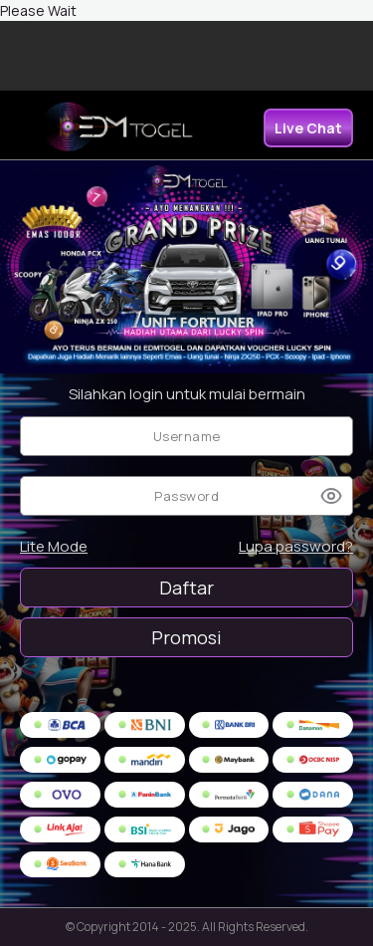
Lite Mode (54, 546)
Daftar (186, 587)
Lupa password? (296, 546)
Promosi (186, 637)
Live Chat (308, 127)
